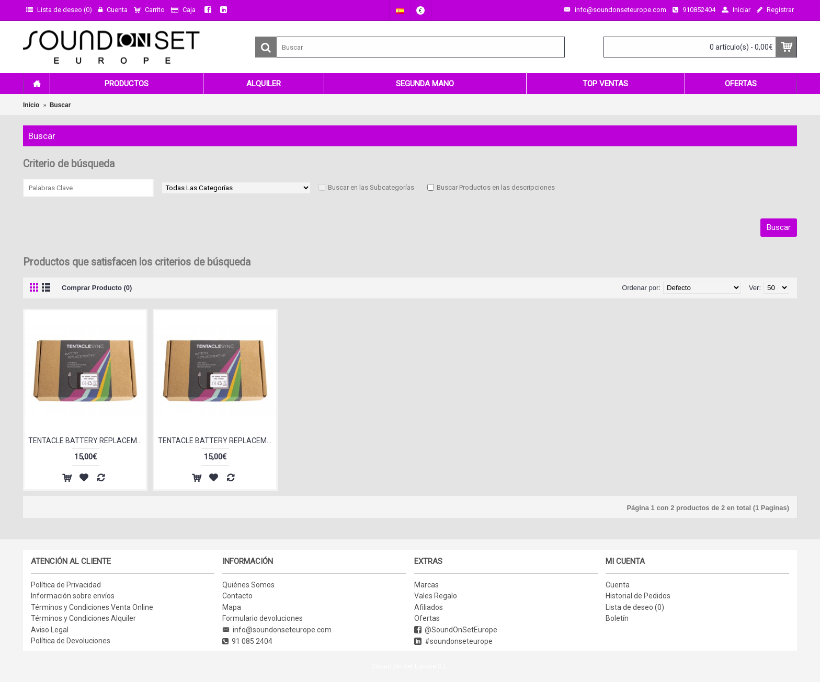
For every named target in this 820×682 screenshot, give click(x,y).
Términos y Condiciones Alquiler (83, 618)
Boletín (617, 618)
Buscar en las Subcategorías (371, 187)
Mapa (231, 607)
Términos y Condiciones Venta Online (92, 607)
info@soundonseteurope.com (277, 630)
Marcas (426, 585)
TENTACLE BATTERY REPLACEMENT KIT (87, 440)
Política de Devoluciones (70, 641)
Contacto (237, 596)
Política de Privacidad (66, 585)
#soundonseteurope (453, 641)
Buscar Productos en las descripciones (496, 187)
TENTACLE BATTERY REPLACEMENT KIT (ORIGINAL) (217, 440)
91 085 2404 (247, 641)
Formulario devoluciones (262, 618)
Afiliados (428, 607)
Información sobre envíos (73, 596)
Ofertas (427, 618)
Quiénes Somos (248, 585)
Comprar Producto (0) (97, 288)
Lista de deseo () (635, 607)
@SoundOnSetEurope (455, 630)
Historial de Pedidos (638, 596)
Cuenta (618, 585)
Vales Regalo (435, 596)
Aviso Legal (50, 630)
